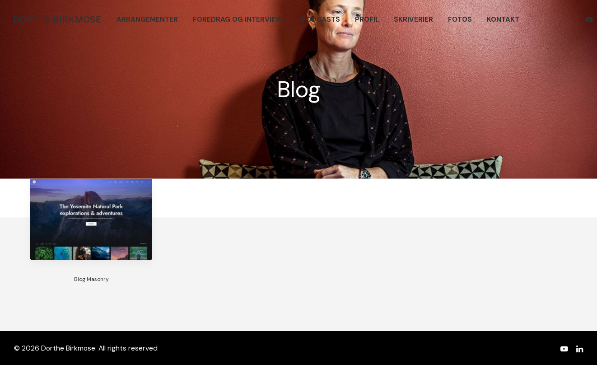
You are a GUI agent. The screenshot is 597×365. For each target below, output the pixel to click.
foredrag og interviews (240, 19)
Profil (367, 19)
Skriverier (413, 19)
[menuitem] (147, 19)
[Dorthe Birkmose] (58, 19)
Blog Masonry (91, 279)
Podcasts (321, 19)
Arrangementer (147, 19)
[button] (590, 19)
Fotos (460, 19)
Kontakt (503, 19)
